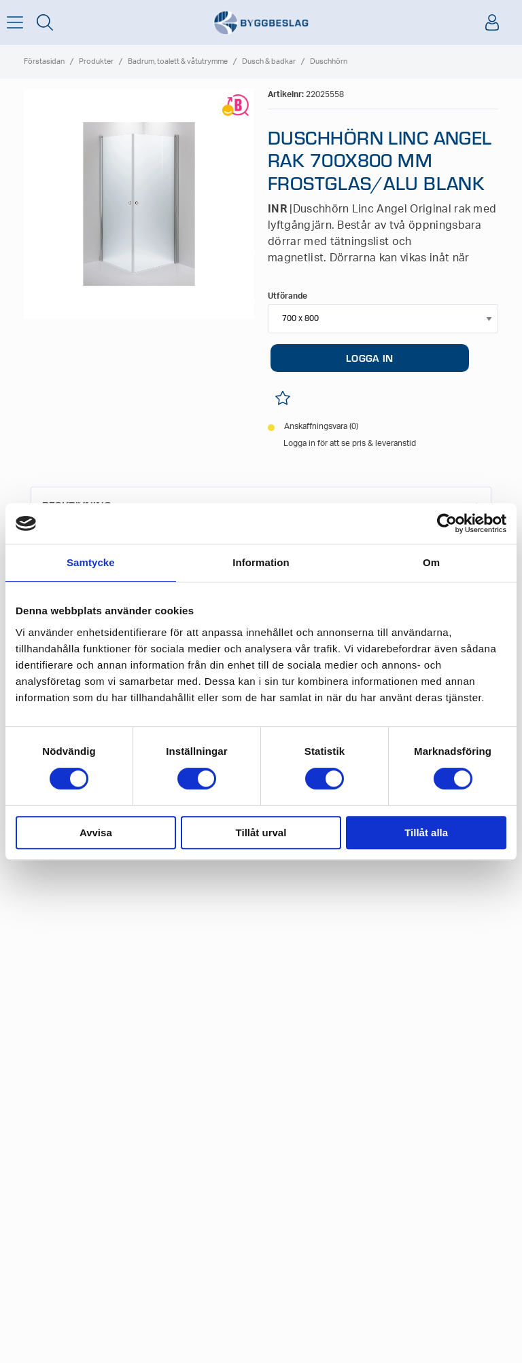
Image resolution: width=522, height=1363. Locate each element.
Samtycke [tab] (91, 562)
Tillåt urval (261, 832)
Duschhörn (328, 61)
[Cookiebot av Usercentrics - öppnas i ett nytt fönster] (446, 523)
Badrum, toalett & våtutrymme (178, 61)
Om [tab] (431, 562)
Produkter (96, 61)
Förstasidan (44, 61)
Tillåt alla (426, 832)
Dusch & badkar (269, 61)
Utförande (287, 296)
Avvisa (96, 832)
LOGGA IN (369, 358)
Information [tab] (261, 562)
